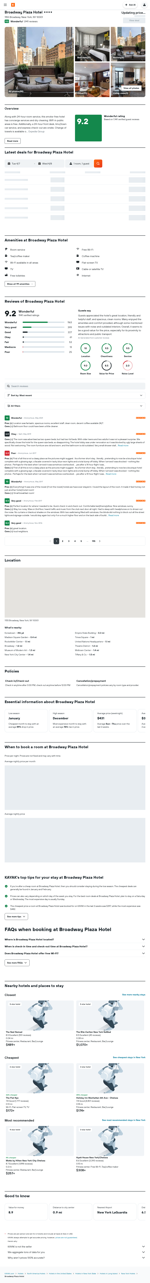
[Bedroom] (92, 44)
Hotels (20, 1273)
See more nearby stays (133, 994)
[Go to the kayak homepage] (13, 5)
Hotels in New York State (85, 1273)
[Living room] (128, 80)
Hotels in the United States (60, 1273)
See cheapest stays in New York (129, 1057)
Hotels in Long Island (108, 1273)
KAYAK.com (9, 1273)
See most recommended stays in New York (123, 1120)
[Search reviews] (77, 386)
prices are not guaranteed (66, 1237)
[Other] (92, 80)
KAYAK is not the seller (76, 1246)
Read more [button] (123, 445)
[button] (5, 4)
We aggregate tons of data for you (76, 1252)
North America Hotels (36, 1273)
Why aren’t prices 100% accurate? (76, 1258)
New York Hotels (128, 1273)
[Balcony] (39, 62)
